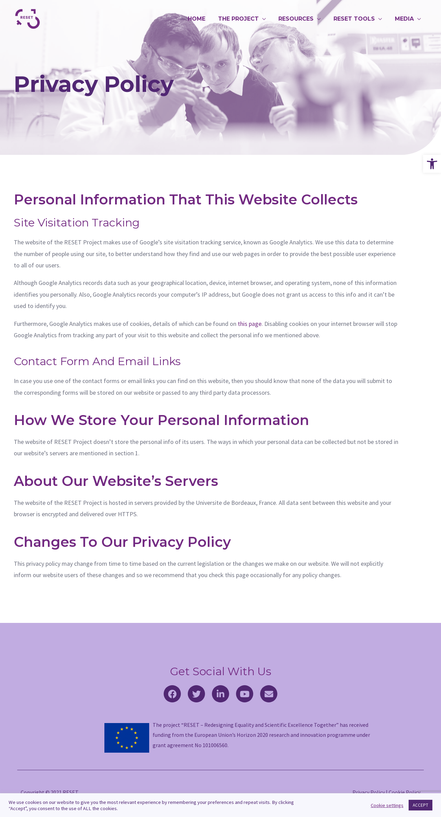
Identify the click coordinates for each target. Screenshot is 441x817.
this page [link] (249, 324)
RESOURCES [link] (300, 18)
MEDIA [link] (405, 18)
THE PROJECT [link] (244, 18)
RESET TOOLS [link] (356, 18)
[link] (432, 164)
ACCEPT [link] (420, 805)
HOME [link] (204, 18)
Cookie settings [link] (387, 805)
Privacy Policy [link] (368, 792)
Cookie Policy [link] (404, 792)
